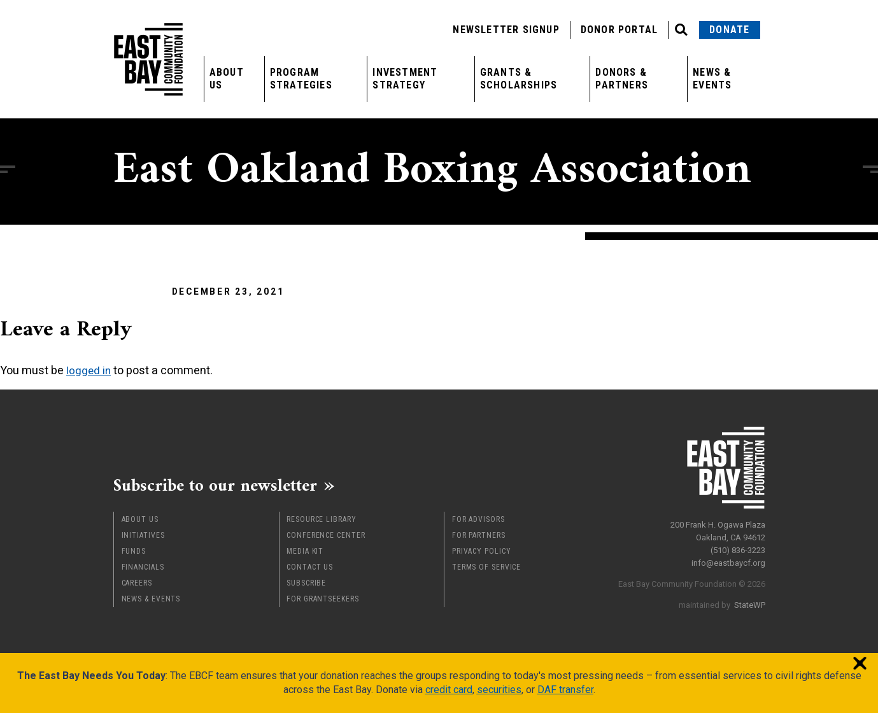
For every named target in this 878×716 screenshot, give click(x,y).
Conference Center (326, 538)
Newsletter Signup (506, 30)
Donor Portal (619, 30)
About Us (226, 78)
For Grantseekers (322, 602)
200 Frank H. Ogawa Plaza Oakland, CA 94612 (717, 528)
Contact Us (310, 570)
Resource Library (321, 522)
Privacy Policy (481, 554)
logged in (89, 370)
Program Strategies (301, 78)
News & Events (712, 78)
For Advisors (478, 522)
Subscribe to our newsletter (227, 487)
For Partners (479, 538)
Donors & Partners (621, 78)
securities (499, 693)
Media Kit (305, 554)
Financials (143, 570)
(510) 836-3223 (738, 547)
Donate (729, 30)
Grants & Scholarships (518, 78)
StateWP (749, 602)
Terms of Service (486, 570)
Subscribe (306, 586)
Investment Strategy (404, 78)
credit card (448, 693)
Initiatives (143, 538)
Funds (134, 554)
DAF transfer (565, 693)
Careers (137, 586)
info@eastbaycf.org (728, 560)
